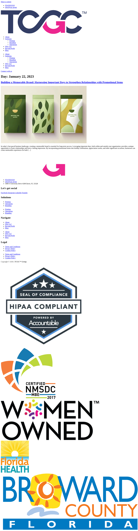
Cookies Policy (10, 250)
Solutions (8, 39)
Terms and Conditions (12, 247)
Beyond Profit (10, 48)
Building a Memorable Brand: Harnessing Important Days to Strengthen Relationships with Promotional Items (62, 82)
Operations (13, 45)
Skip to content (6, 2)
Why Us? (8, 46)
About (7, 37)
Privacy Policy (10, 249)
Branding (12, 43)
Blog (6, 50)
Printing (12, 41)
